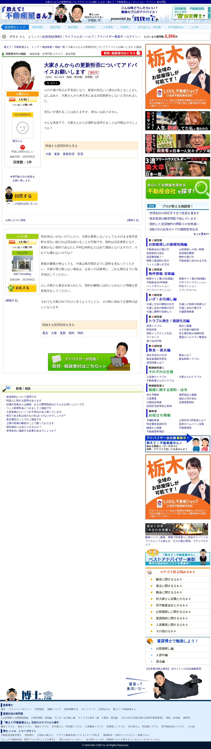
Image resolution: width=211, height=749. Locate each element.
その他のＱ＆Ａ (166, 631)
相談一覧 (60, 47)
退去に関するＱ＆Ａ (169, 586)
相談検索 (47, 47)
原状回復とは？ (155, 362)
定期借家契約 (186, 402)
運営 (3, 709)
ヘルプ (89, 36)
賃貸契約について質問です (21, 396)
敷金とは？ (185, 355)
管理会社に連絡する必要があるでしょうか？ (31, 430)
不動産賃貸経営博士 (11, 735)
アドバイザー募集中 (110, 36)
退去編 (160, 661)
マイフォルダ (73, 36)
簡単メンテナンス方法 (159, 333)
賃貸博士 (29, 735)
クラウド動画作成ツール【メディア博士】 (78, 735)
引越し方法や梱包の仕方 (160, 304)
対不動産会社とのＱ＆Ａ (172, 605)
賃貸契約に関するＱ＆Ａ (172, 618)
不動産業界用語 (155, 431)
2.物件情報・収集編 (41, 717)
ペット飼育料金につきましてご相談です (28, 408)
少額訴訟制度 (154, 402)
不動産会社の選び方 (158, 249)
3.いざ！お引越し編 (65, 717)
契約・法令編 (173, 717)
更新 (57, 154)
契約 (72, 333)
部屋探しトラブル (116, 726)
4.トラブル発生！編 (88, 717)
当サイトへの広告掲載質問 (186, 668)
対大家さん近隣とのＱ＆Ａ (173, 598)
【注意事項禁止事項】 (158, 668)
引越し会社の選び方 (190, 307)
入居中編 (162, 655)
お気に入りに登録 (15, 220)
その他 (191, 726)
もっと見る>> (201, 233)
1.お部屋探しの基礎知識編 (14, 717)
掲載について (54, 709)
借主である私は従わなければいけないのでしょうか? (36, 415)
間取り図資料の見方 (158, 260)
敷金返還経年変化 (157, 358)
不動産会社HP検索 (157, 282)
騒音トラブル (8, 726)
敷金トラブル (42, 726)
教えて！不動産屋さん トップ (22, 47)
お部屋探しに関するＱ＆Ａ (173, 611)
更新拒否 (69, 154)
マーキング (153, 337)
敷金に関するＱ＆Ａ (169, 592)
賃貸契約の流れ (155, 253)
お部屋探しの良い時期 (191, 249)
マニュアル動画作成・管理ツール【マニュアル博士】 (28, 739)
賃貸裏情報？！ (155, 256)
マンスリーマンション (159, 289)
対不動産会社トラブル (172, 726)
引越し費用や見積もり (159, 311)
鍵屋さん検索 (154, 427)
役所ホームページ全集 (191, 424)
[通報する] (133, 220)
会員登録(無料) (52, 36)
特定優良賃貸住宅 (157, 424)
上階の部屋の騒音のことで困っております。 (31, 423)
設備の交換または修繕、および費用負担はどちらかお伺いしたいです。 (46, 404)
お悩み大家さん (45, 735)
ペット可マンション (158, 286)
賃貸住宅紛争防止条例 (159, 406)
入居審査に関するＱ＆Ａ (172, 624)
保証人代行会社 (188, 398)
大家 (48, 154)
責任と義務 (185, 325)
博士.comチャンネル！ (71, 739)
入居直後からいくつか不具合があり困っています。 (35, 411)
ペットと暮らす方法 (158, 264)
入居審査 (152, 398)
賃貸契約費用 (186, 253)
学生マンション (188, 286)
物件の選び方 (186, 256)
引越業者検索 (186, 311)
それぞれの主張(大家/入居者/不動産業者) (142, 717)
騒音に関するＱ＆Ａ (169, 579)
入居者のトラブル (157, 376)
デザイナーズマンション (193, 282)
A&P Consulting (22, 274)
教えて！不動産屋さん (124, 709)
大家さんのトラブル (190, 376)
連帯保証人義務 (188, 394)
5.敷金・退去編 (110, 717)
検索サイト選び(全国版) (160, 278)
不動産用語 (185, 427)
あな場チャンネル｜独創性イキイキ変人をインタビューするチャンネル (123, 739)
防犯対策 (152, 329)
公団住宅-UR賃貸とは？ (192, 420)
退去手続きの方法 (157, 355)
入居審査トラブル (94, 726)
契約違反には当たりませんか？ (23, 426)
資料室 (186, 717)
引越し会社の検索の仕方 (160, 307)
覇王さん (18, 141)
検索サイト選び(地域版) (192, 278)
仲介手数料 (153, 394)
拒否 (80, 154)
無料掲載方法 (71, 709)
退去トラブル (25, 726)
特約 (80, 333)
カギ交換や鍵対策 (189, 329)
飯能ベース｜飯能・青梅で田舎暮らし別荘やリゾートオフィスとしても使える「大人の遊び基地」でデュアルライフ (176, 541)
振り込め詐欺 (154, 340)
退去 (45, 333)
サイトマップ (88, 709)
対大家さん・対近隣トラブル (67, 726)
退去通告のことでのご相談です (23, 419)
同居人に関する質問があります (23, 400)
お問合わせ (104, 709)
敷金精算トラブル (189, 358)
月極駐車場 (153, 420)
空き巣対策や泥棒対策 (191, 333)
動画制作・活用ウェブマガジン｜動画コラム (126, 735)
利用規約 (39, 709)
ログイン (132, 36)
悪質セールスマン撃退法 (193, 337)
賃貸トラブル (154, 325)
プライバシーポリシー (20, 709)
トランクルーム (188, 289)
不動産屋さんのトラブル (160, 380)
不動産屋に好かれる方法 (193, 260)
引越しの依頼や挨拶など (193, 304)
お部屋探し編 (165, 648)
